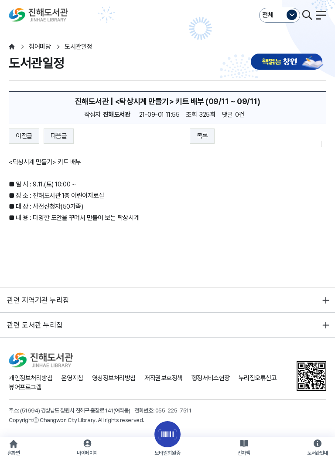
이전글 (24, 136)
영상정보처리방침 (114, 378)
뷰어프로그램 (25, 387)
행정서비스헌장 (210, 378)
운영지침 (72, 378)
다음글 (59, 136)
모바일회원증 (167, 453)
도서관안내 (317, 453)
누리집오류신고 (258, 378)
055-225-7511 (173, 410)
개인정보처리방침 (30, 378)
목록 (202, 136)
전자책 (244, 453)
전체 (267, 15)
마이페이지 (87, 453)
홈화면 (13, 453)
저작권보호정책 (163, 378)
